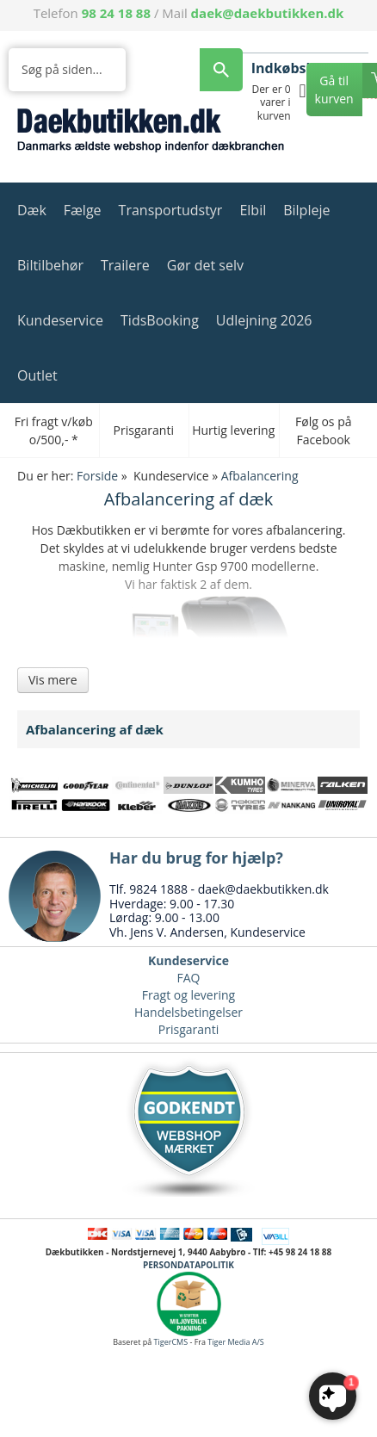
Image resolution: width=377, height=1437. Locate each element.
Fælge (83, 210)
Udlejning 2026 (264, 320)
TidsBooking (160, 320)
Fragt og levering (188, 995)
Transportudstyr (171, 210)
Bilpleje (306, 210)
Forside (97, 476)
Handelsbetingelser (188, 1012)
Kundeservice (60, 320)
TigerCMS (171, 1341)
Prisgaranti (188, 1029)
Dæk (31, 210)
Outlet (37, 375)
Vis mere (52, 680)
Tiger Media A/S (235, 1341)
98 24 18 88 (116, 13)
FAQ (189, 977)
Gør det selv (205, 265)
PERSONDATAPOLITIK (188, 1265)
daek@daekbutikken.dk (267, 13)
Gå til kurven (334, 89)
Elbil (252, 210)
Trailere (125, 265)
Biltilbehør (50, 265)
